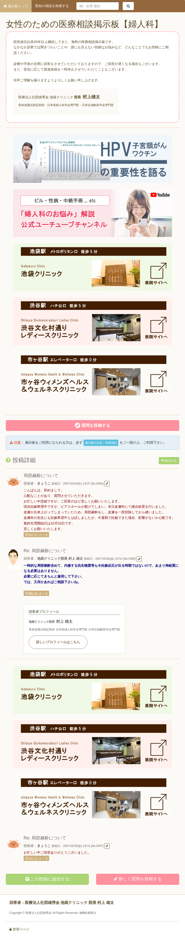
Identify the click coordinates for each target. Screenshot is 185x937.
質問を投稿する (92, 425)
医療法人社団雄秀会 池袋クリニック (45, 97)
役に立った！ (36, 534)
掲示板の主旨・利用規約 (101, 442)
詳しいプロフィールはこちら (58, 642)
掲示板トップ (16, 6)
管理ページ (19, 929)
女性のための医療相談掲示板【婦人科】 (84, 24)
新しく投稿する (138, 879)
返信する (169, 460)
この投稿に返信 (47, 879)
